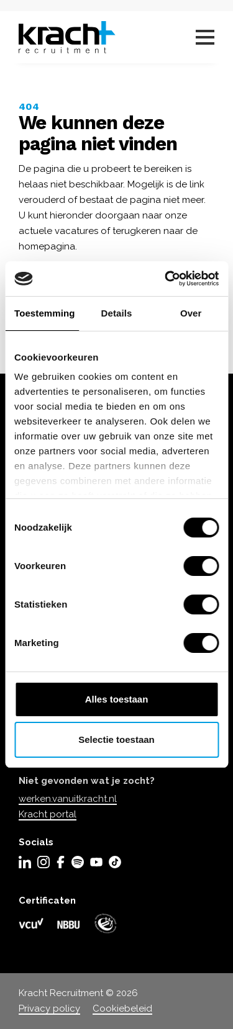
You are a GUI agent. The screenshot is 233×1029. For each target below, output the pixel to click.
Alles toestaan (116, 699)
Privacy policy (49, 1008)
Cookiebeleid (122, 1008)
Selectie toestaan (116, 739)
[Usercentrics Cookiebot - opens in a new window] (166, 279)
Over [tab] (191, 313)
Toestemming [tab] (44, 313)
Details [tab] (116, 313)
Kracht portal (47, 814)
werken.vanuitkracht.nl (68, 798)
